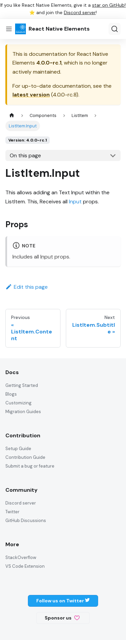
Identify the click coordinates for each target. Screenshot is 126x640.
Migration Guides (23, 411)
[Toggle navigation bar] (8, 29)
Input (75, 201)
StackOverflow (20, 557)
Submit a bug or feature (29, 466)
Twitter (12, 512)
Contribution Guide (25, 457)
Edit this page (26, 286)
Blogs (11, 394)
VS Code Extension (25, 566)
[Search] (115, 29)
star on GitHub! (109, 5)
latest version (31, 94)
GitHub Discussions (25, 520)
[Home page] (11, 115)
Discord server (80, 12)
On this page (25, 155)
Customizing (18, 403)
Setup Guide (18, 448)
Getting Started (21, 385)
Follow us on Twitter (63, 601)
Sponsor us (62, 618)
